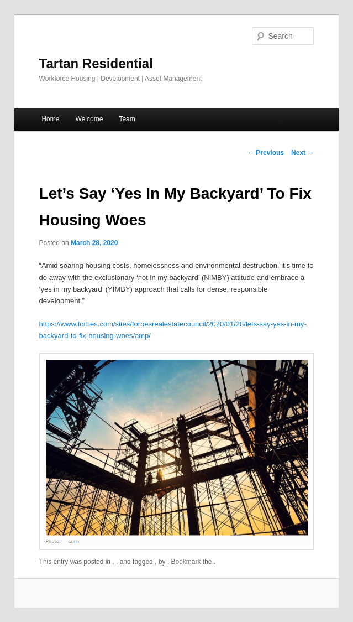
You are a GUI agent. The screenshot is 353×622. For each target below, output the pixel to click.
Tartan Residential (96, 63)
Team (127, 119)
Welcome (89, 119)
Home (50, 119)
